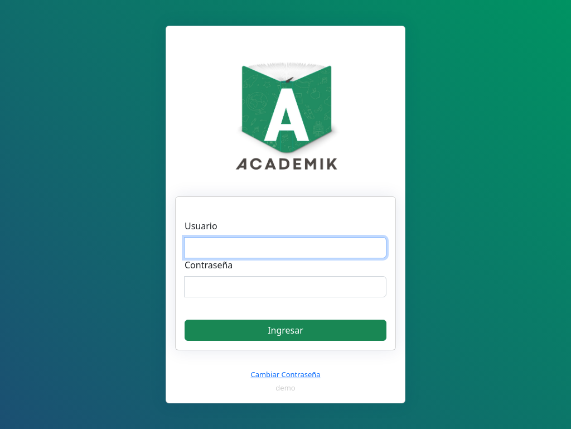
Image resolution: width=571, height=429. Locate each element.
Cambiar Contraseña (285, 374)
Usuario (201, 226)
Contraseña (209, 265)
